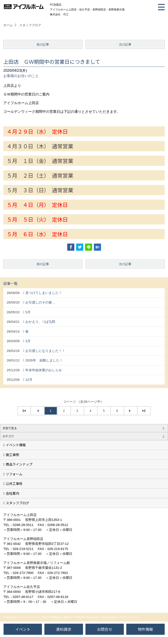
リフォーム (14, 474)
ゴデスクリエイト (129, 617)
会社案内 (12, 493)
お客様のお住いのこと (21, 76)
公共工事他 (14, 483)
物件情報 (145, 629)
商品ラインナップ (19, 464)
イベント (22, 629)
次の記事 (125, 44)
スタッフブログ (17, 502)
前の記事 (43, 44)
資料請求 (63, 629)
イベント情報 (16, 445)
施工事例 (12, 454)
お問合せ (104, 629)
